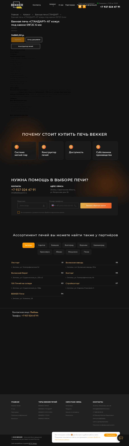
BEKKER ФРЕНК (43, 418)
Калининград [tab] (99, 245)
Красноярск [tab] (45, 252)
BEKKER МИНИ (43, 406)
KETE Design (33, 443)
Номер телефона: (56, 203)
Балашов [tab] (55, 245)
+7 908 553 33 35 (98, 412)
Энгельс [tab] (28, 245)
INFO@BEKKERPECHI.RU (101, 409)
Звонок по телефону (72, 412)
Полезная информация (19, 415)
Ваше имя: (21, 203)
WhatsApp (69, 406)
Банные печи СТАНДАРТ (46, 15)
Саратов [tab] (41, 245)
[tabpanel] (64, 281)
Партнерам (15, 412)
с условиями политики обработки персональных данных (48, 214)
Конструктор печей (25, 46)
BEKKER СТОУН (43, 415)
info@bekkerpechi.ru (19, 195)
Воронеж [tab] (83, 245)
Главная (15, 15)
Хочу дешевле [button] (33, 40)
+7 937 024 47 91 (110, 6)
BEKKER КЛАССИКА (45, 412)
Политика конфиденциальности (103, 425)
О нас (13, 409)
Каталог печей (16, 406)
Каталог (26, 15)
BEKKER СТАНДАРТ (45, 409)
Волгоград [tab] (69, 245)
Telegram (69, 409)
